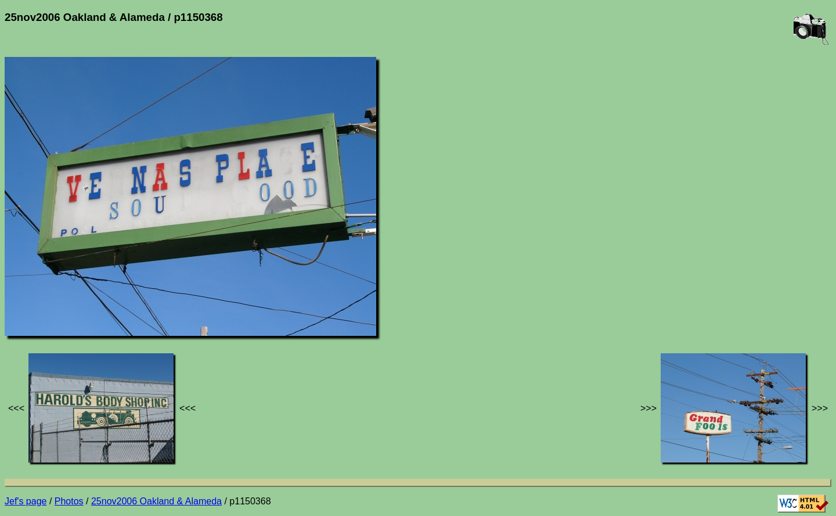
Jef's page (25, 501)
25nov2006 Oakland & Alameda (156, 501)
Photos (69, 501)
